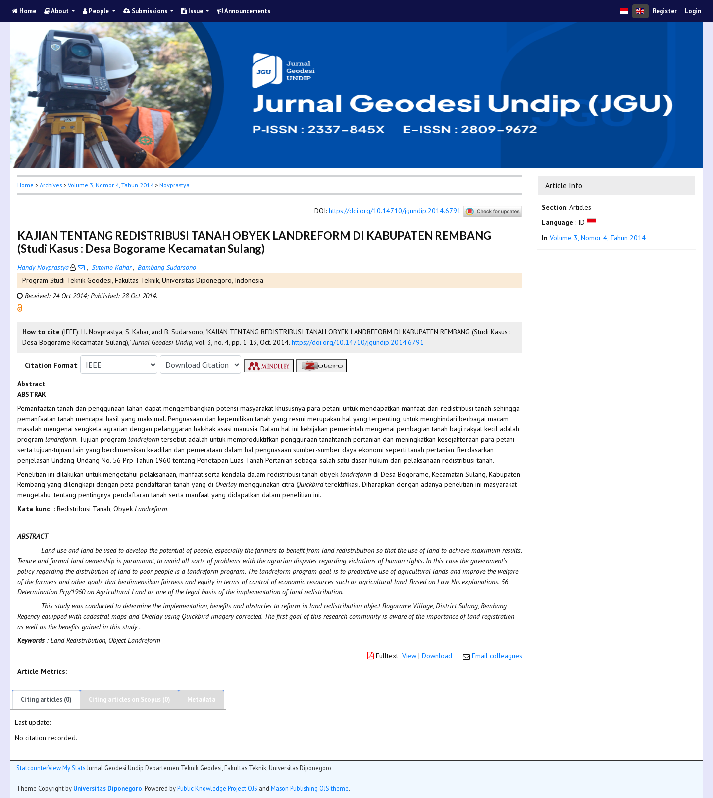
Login (693, 11)
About (57, 11)
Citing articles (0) (46, 699)
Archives (51, 185)
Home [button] (25, 185)
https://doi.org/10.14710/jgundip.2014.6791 (395, 211)
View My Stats (66, 768)
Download (437, 655)
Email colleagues (497, 655)
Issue (192, 11)
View (409, 655)
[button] (19, 307)
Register (665, 11)
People (96, 11)
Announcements (243, 11)
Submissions (146, 11)
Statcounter (32, 768)
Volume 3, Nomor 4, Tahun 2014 (110, 185)
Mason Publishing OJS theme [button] (310, 788)
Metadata (201, 699)
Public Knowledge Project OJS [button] (217, 788)
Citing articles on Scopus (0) (129, 699)
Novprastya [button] (174, 185)
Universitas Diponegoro (107, 788)
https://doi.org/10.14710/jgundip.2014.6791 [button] (358, 342)
